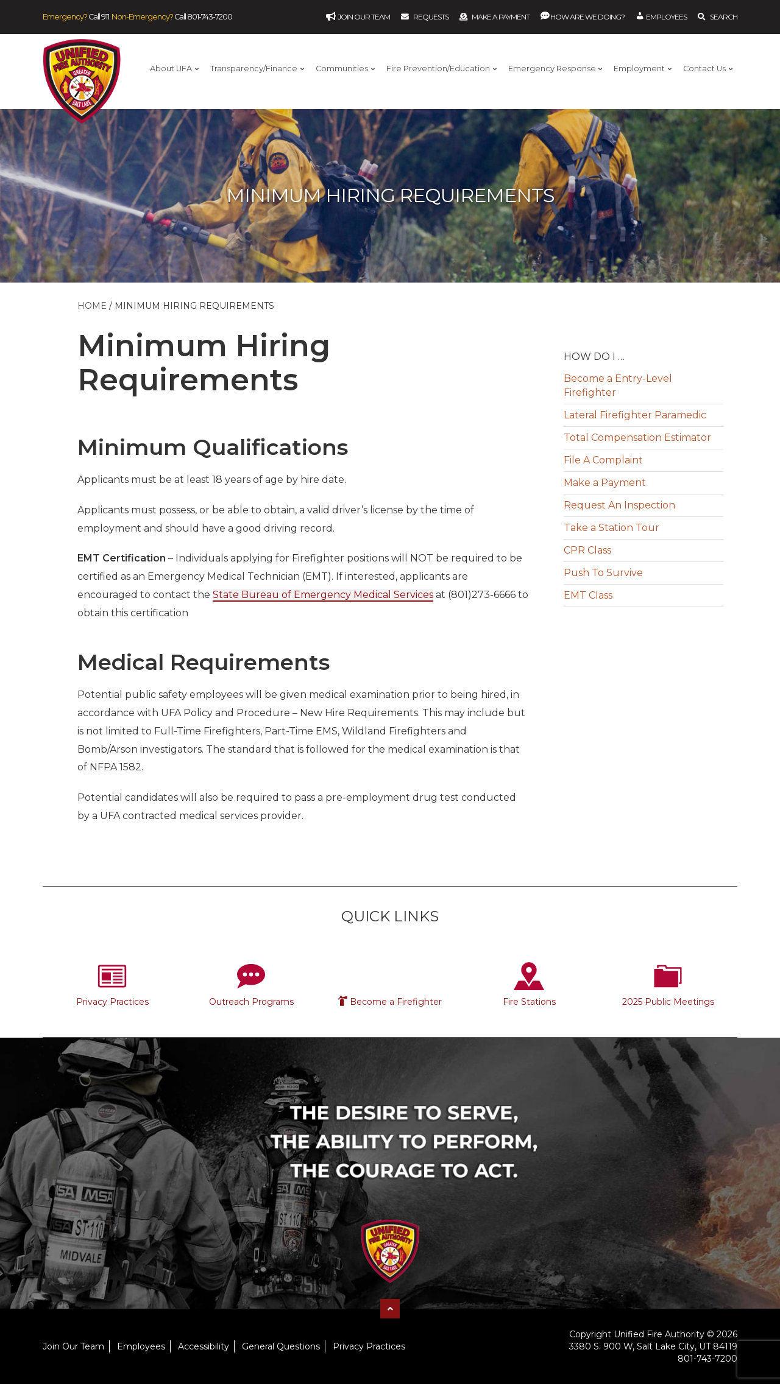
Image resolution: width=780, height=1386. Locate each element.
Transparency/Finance (253, 68)
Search (723, 16)
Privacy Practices (112, 1002)
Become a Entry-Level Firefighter (618, 387)
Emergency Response (552, 68)
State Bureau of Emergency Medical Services (323, 596)
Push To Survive (603, 574)
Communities (342, 68)
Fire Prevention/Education (438, 68)
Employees (141, 1347)
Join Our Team (73, 1347)
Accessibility (203, 1347)
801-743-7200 (209, 16)
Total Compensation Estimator (637, 439)
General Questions (281, 1347)
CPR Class (587, 552)
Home (92, 307)
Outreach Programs (251, 1002)
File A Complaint (603, 462)
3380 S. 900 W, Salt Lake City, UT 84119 (653, 1347)
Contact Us (704, 68)
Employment (639, 68)
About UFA (171, 68)
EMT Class (588, 597)
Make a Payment (501, 16)
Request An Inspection (619, 507)
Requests (430, 16)
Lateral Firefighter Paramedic (635, 417)
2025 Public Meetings (668, 1002)
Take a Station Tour (611, 529)
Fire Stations (529, 1002)
